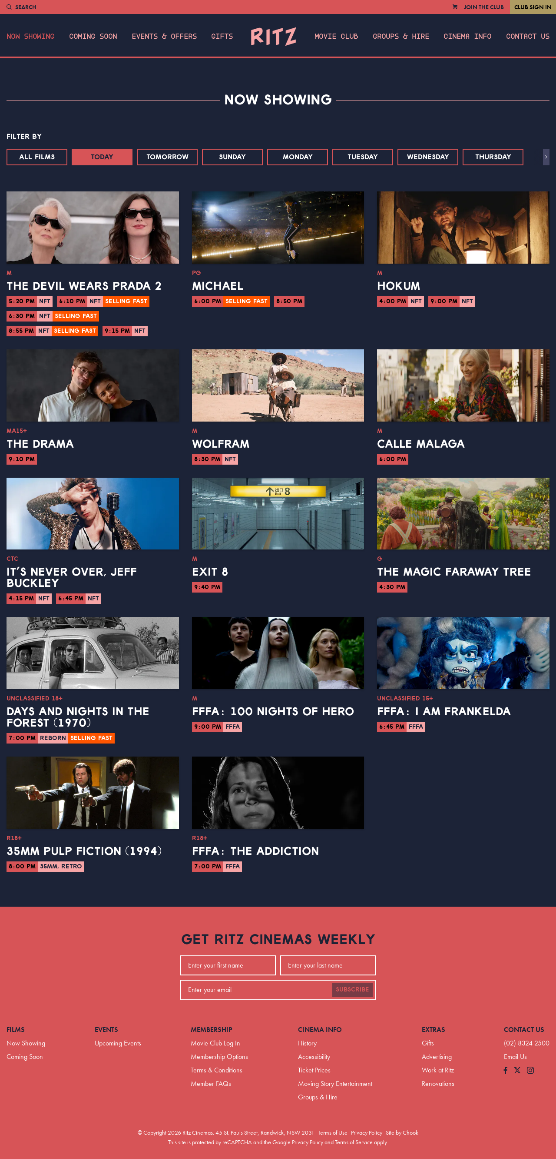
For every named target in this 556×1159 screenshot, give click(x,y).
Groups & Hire (401, 36)
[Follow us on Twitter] (517, 1070)
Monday (298, 157)
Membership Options (219, 1056)
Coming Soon (93, 36)
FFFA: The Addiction (255, 851)
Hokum (398, 286)
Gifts (222, 36)
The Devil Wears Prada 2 (84, 286)
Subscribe (352, 990)
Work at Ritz (438, 1070)
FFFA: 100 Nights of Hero (273, 711)
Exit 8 (210, 572)
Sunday (232, 157)
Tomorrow (167, 157)
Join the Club (484, 7)
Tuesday (363, 157)
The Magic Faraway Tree (454, 572)
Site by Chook (402, 1132)
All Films (37, 157)
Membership (211, 1029)
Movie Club (336, 36)
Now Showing (30, 36)
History (307, 1043)
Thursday (493, 157)
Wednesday (428, 157)
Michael (217, 286)
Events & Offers (164, 36)
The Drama (40, 444)
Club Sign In (533, 7)
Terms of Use (333, 1132)
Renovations (438, 1083)
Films (16, 1029)
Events (106, 1029)
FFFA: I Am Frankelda (444, 711)
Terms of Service (354, 1142)
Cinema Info (467, 36)
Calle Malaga (421, 444)
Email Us (515, 1056)
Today (102, 157)
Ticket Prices (314, 1070)
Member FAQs (211, 1083)
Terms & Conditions (216, 1070)
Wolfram (220, 444)
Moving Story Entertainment (335, 1083)
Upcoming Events (118, 1043)
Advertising (437, 1056)
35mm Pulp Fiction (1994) (84, 851)
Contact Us (527, 36)
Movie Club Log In (215, 1043)
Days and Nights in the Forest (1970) (78, 717)
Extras (433, 1029)
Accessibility (314, 1056)
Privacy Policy (366, 1132)
